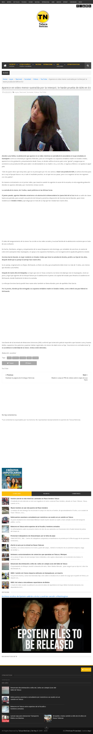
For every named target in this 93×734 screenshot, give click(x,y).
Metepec (9, 2)
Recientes (12, 65)
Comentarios (76, 493)
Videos (80, 2)
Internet (65, 2)
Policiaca (24, 2)
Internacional (45, 2)
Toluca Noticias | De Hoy (27, 731)
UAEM (53, 2)
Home (5, 79)
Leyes (11, 79)
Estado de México (25, 65)
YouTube (44, 79)
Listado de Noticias (73, 64)
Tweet (10, 363)
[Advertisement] (27, 45)
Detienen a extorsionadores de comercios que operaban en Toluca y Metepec (39, 554)
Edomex (31, 2)
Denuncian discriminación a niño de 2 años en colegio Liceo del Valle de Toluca (39, 564)
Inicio (3, 2)
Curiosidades (73, 2)
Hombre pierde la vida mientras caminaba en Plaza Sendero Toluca (35, 499)
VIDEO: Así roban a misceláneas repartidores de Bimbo (30, 582)
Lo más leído (17, 493)
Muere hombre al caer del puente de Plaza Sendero (29, 508)
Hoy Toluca (16, 2)
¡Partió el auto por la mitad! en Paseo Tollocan (27, 545)
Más (60, 65)
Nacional (37, 2)
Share (28, 363)
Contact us (86, 669)
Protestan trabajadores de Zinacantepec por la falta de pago (33, 536)
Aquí (89, 731)
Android (59, 2)
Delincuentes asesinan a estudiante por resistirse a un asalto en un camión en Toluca (42, 517)
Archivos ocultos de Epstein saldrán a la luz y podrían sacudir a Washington (35, 596)
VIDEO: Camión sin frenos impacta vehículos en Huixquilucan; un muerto (37, 573)
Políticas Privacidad (73, 731)
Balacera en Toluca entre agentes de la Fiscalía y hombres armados (35, 526)
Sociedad (27, 79)
